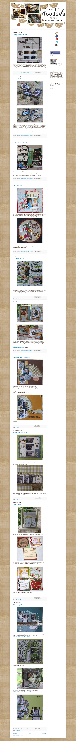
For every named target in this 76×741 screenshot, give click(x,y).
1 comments (31, 178)
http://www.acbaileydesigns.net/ (18, 347)
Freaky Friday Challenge (20, 34)
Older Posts (44, 733)
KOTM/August (17, 605)
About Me (18, 29)
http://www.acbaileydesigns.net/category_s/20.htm (28, 292)
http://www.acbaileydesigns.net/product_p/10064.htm (22, 691)
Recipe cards (17, 504)
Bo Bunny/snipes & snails (21, 432)
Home (13, 29)
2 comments (31, 72)
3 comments (30, 728)
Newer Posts (15, 733)
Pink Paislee (17, 427)
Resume (23, 29)
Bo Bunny (17, 499)
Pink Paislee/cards (19, 302)
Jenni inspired (17, 185)
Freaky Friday (18, 73)
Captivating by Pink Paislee (21, 357)
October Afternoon (18, 258)
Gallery (28, 29)
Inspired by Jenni (18, 79)
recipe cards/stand (18, 599)
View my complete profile (54, 80)
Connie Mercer (60, 59)
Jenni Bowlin (17, 253)
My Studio (34, 29)
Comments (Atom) (20, 735)
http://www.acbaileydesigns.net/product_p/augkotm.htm (22, 636)
